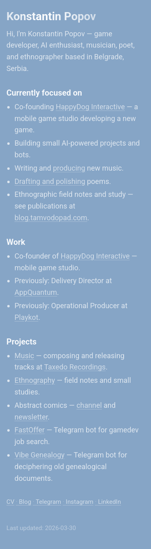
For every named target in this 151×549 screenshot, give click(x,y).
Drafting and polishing (49, 181)
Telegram (48, 501)
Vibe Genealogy (39, 455)
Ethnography (34, 380)
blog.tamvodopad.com (50, 217)
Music (24, 355)
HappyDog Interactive (90, 106)
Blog (25, 501)
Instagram (79, 501)
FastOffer (29, 430)
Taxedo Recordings (75, 367)
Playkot (26, 317)
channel (89, 405)
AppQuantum (35, 292)
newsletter (31, 417)
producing (69, 168)
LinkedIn (109, 501)
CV (10, 501)
